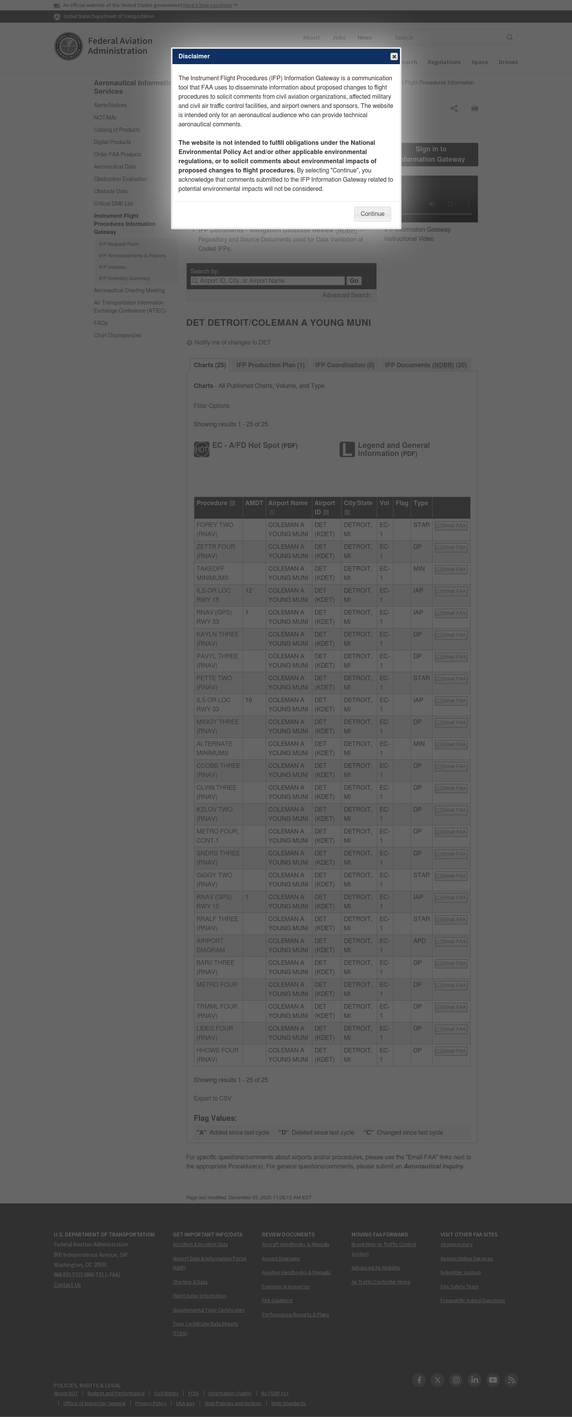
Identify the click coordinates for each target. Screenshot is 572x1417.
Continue (373, 214)
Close (393, 56)
